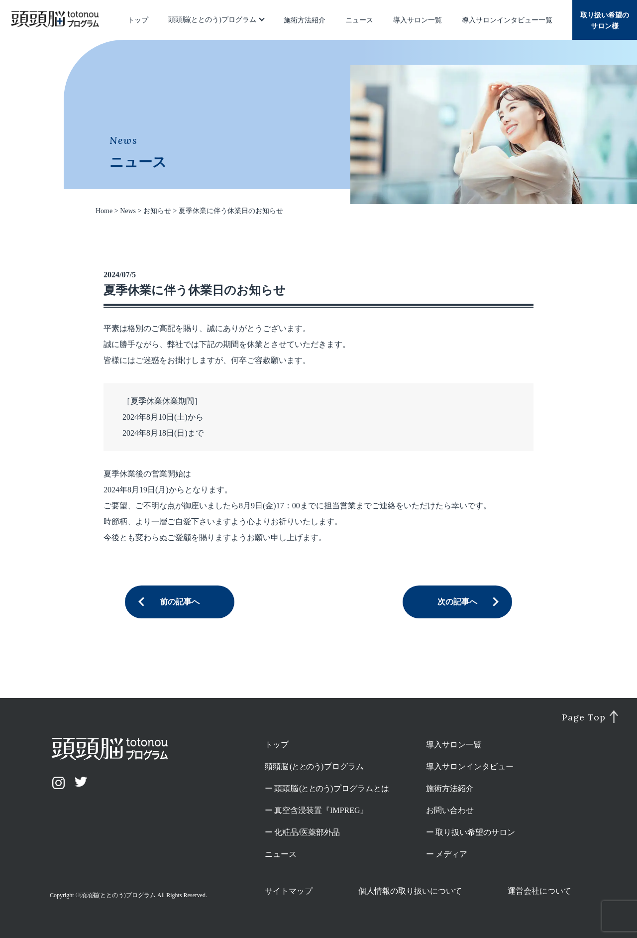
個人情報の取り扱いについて (410, 891)
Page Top (583, 717)
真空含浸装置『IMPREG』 (321, 810)
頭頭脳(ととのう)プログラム (212, 19)
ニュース (359, 20)
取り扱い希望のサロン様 (604, 20)
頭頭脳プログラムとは (331, 788)
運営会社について (539, 891)
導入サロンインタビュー (470, 766)
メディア (451, 854)
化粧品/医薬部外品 (307, 832)
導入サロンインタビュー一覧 (507, 20)
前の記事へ (180, 601)
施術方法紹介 (304, 20)
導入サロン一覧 (417, 20)
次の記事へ (457, 601)
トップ (137, 20)
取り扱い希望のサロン (475, 832)
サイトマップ (289, 891)
